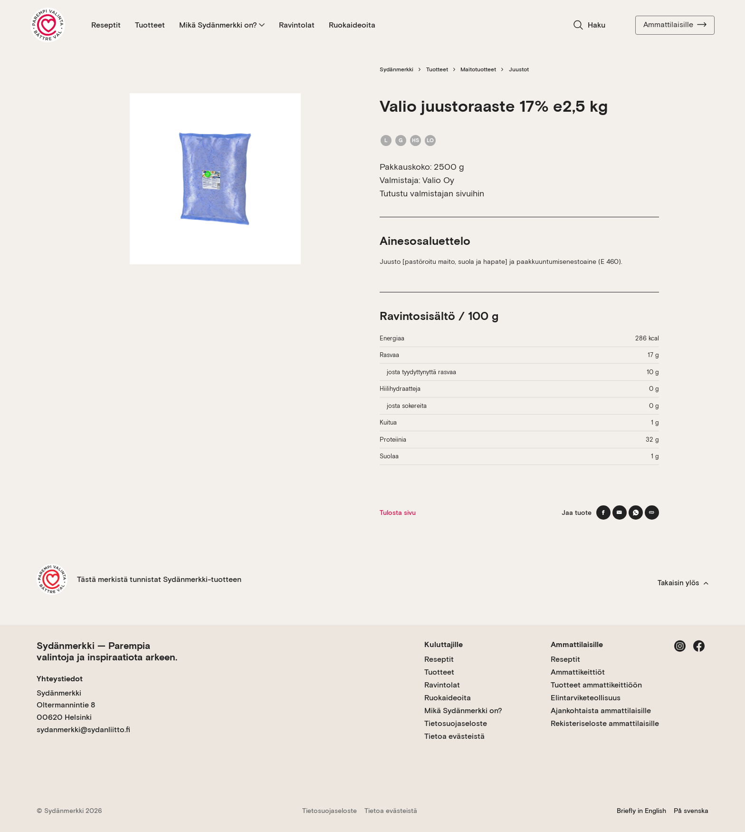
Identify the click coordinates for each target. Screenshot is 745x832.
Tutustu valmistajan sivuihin (432, 193)
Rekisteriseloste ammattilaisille (605, 723)
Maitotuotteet (478, 69)
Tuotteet (150, 24)
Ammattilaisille (675, 24)
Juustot (519, 69)
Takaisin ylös (683, 583)
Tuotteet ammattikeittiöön (596, 684)
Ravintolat (297, 24)
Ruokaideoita (352, 24)
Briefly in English (641, 810)
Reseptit (106, 24)
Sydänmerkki (396, 69)
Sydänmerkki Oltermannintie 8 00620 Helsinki (66, 705)
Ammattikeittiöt (578, 672)
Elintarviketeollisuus (586, 697)
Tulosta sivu (398, 512)
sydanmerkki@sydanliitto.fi (83, 729)
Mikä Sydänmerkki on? (222, 24)
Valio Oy (438, 180)
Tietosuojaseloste (455, 723)
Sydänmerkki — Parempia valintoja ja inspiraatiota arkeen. (107, 651)
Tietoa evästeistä (454, 736)
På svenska (691, 810)
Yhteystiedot (60, 678)
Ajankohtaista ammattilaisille (601, 710)
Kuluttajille (443, 644)
